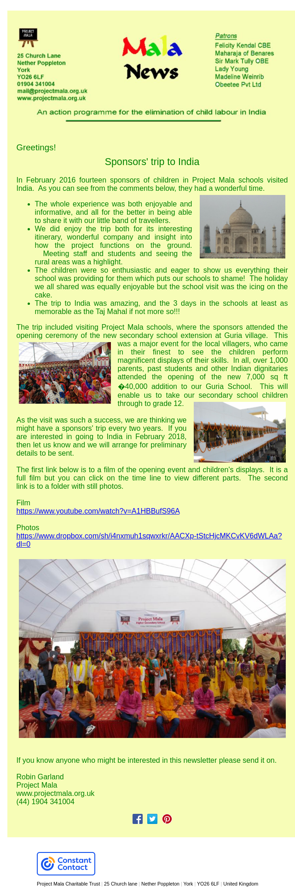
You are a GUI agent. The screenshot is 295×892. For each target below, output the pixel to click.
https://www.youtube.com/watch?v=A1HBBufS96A (98, 511)
